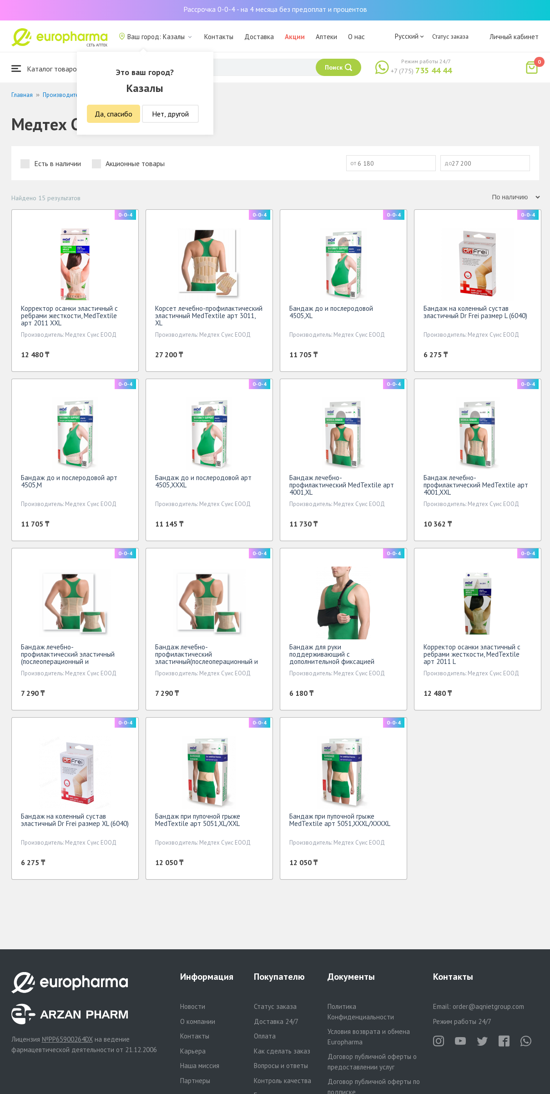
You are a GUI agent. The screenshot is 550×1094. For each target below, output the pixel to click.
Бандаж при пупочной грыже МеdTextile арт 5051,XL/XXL (197, 820)
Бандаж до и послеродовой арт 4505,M (69, 481)
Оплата (265, 1036)
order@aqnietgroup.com (488, 1006)
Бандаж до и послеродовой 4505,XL (331, 312)
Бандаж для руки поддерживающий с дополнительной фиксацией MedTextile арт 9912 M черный (335, 658)
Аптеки (326, 36)
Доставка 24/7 (276, 1021)
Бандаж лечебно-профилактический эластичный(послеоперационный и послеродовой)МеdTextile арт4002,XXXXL (206, 661)
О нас (356, 36)
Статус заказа (450, 36)
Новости (192, 1006)
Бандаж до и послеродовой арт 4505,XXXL (203, 481)
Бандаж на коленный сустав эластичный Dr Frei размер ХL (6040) (75, 820)
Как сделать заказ (282, 1051)
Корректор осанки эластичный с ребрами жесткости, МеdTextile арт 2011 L (472, 654)
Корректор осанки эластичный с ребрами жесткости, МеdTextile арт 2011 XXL (69, 315)
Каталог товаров (46, 68)
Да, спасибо (113, 113)
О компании (197, 1021)
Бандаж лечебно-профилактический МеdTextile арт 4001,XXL (476, 484)
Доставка (259, 36)
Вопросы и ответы (281, 1065)
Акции (295, 36)
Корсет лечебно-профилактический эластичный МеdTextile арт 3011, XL (208, 315)
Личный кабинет (514, 36)
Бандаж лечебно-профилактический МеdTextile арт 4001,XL (341, 484)
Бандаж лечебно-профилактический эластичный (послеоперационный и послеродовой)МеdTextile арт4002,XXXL (68, 661)
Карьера (193, 1051)
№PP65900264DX (67, 1039)
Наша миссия (199, 1065)
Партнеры (195, 1080)
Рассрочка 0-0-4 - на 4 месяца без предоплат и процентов (275, 9)
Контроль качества (282, 1080)
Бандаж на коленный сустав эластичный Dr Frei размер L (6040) (475, 312)
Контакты (218, 36)
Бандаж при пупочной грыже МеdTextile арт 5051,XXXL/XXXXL (339, 820)
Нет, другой (170, 113)
